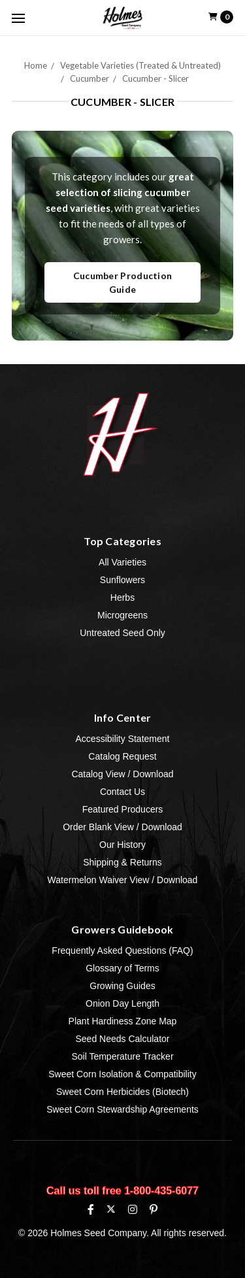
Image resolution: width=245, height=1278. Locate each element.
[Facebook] (91, 1209)
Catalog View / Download (122, 774)
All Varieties (122, 562)
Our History (122, 844)
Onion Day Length (122, 1003)
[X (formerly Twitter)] (110, 1209)
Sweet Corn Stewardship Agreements (122, 1109)
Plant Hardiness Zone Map (123, 1021)
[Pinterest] (153, 1209)
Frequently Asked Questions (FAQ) (122, 950)
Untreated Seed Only (122, 633)
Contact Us (122, 791)
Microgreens (122, 615)
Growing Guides (122, 986)
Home (35, 65)
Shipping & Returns (122, 862)
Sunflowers (122, 580)
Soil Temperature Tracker (122, 1056)
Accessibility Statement (123, 738)
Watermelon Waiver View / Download (123, 880)
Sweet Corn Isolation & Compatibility (122, 1074)
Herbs (122, 597)
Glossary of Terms (122, 968)
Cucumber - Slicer (155, 78)
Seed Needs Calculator (123, 1039)
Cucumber (89, 78)
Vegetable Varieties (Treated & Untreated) (140, 65)
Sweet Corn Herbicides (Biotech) (122, 1091)
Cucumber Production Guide (122, 282)
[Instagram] (132, 1209)
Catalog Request (122, 756)
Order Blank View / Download (122, 827)
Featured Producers (122, 809)
